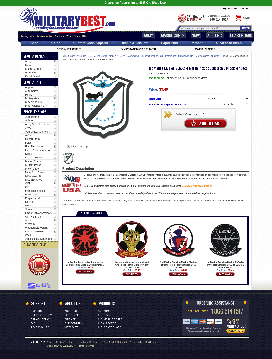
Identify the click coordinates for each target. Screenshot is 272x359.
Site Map (70, 319)
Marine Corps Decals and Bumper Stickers (172, 56)
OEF (28, 183)
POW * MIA (32, 194)
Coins (55, 43)
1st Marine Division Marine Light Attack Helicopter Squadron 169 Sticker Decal (131, 245)
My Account (230, 8)
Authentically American (38, 131)
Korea (28, 153)
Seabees (30, 209)
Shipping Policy (41, 315)
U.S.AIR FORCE (107, 323)
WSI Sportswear (34, 231)
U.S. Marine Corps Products (102, 56)
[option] (68, 158)
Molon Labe (32, 168)
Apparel (29, 87)
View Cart (71, 327)
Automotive (31, 90)
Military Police (33, 164)
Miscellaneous (33, 102)
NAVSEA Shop (33, 179)
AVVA (28, 135)
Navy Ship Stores (35, 172)
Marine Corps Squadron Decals (211, 56)
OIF (27, 187)
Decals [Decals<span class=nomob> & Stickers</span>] (135, 43)
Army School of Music (37, 124)
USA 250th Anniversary (38, 212)
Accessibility (40, 327)
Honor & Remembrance (38, 150)
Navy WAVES (33, 176)
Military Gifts (32, 98)
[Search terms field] (210, 28)
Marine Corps (173, 35)
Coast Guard (241, 35)
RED (28, 205)
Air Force (215, 35)
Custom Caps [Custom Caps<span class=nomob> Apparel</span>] (90, 43)
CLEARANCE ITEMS (35, 244)
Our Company (74, 323)
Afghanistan (32, 116)
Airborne (30, 120)
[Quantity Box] (204, 114)
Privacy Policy (41, 319)
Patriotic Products (35, 190)
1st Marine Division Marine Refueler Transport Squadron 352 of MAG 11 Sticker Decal (225, 245)
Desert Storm (32, 139)
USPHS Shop (33, 216)
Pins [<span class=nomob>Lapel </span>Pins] (169, 43)
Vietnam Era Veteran (37, 227)
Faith (28, 142)
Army (148, 35)
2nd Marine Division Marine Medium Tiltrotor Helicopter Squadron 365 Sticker (178, 245)
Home (65, 56)
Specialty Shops (35, 111)
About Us (246, 8)
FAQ (33, 323)
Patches (197, 43)
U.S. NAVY (104, 315)
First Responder (34, 146)
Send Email (72, 315)
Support (36, 311)
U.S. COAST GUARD (109, 327)
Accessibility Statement (38, 238)
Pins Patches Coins (36, 105)
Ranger (29, 201)
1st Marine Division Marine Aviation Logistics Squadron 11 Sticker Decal (85, 243)
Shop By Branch (78, 56)
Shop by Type (32, 82)
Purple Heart (32, 198)
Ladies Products (34, 157)
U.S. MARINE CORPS (110, 319)
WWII (28, 235)
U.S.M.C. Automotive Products (134, 56)
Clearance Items (229, 43)
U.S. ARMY (104, 311)
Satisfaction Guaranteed (190, 18)
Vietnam (30, 224)
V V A (28, 220)
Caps (34, 43)
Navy (196, 35)
